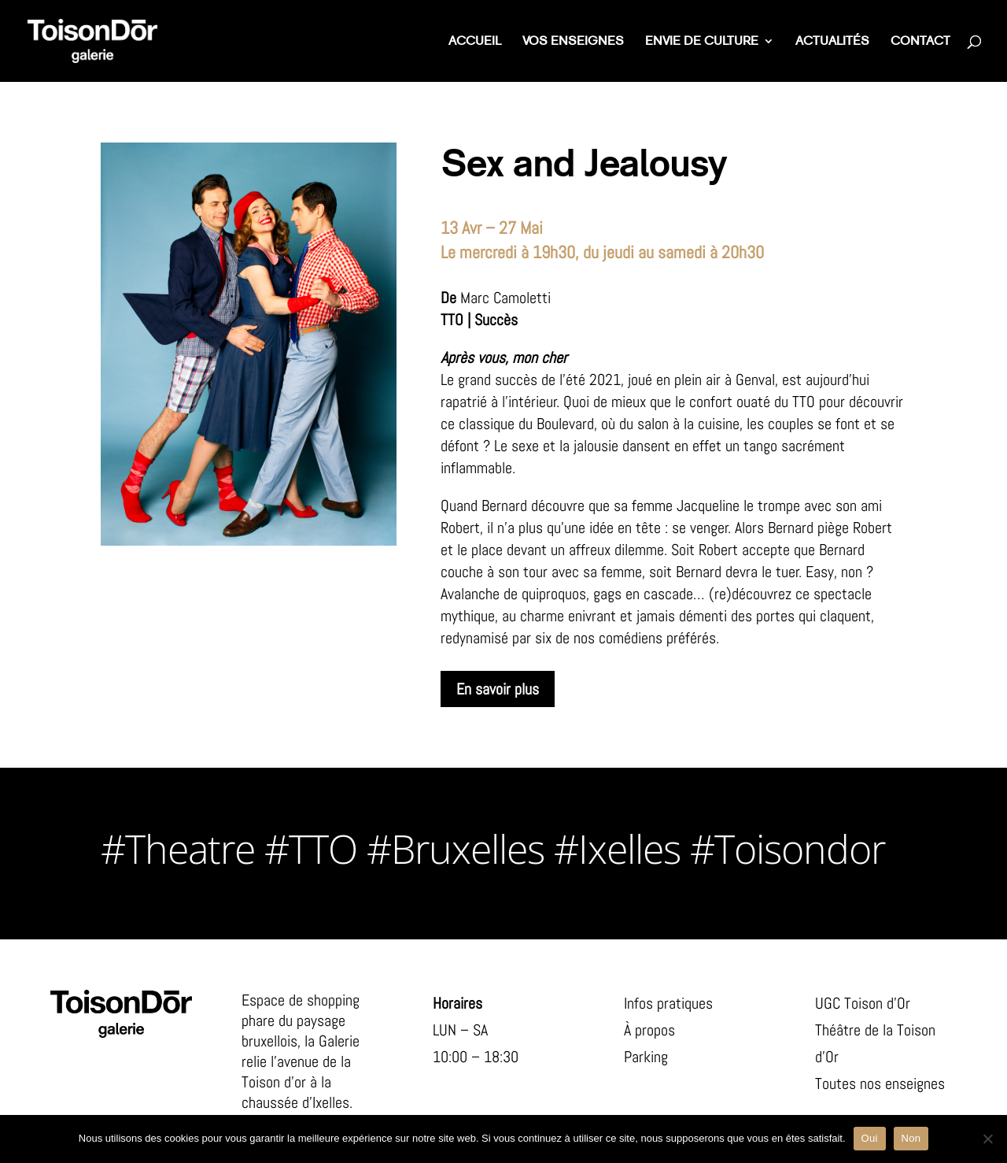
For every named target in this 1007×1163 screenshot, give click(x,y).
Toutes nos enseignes (880, 1083)
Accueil (474, 42)
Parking (646, 1056)
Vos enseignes (573, 42)
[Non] (987, 1138)
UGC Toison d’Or (862, 1003)
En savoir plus (497, 689)
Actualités (832, 42)
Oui (869, 1138)
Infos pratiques (668, 1003)
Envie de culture (701, 42)
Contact (920, 42)
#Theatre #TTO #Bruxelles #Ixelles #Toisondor (493, 849)
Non (911, 1138)
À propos (649, 1030)
